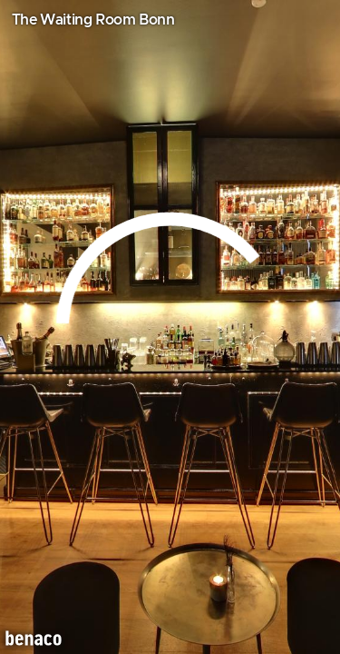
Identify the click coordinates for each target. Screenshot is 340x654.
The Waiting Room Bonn (93, 20)
